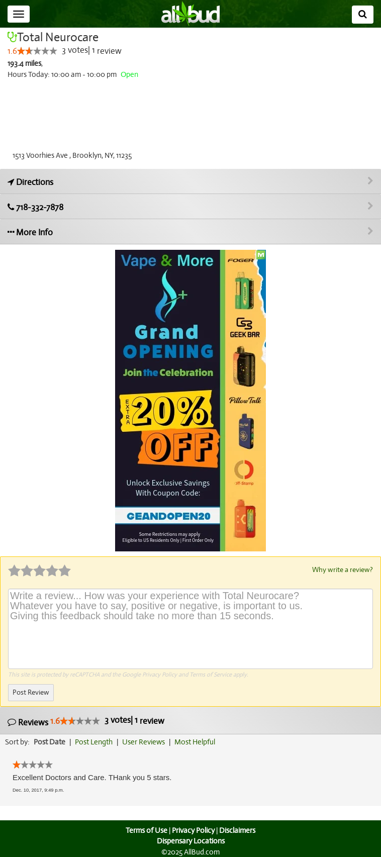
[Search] (362, 15)
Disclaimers (238, 829)
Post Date (50, 741)
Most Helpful (198, 741)
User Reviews (146, 741)
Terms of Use (145, 829)
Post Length (95, 741)
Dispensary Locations (190, 840)
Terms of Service (210, 674)
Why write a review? (342, 569)
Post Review (31, 692)
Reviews (85, 721)
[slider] (37, 51)
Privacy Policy (159, 674)
